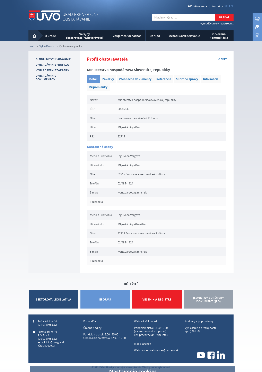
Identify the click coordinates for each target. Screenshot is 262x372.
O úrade (50, 36)
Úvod (31, 46)
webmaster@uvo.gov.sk (163, 350)
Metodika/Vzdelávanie (184, 36)
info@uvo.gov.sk (55, 342)
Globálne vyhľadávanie (53, 59)
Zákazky (108, 79)
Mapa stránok (142, 344)
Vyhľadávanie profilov (52, 65)
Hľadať (224, 17)
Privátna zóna (197, 6)
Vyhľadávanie (47, 46)
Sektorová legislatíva (53, 299)
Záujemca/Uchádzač (127, 36)
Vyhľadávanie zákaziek (52, 70)
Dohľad (155, 36)
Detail (93, 79)
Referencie (163, 79)
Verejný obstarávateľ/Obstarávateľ (84, 36)
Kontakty (217, 6)
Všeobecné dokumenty (135, 79)
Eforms (105, 299)
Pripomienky (98, 87)
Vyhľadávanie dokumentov (46, 77)
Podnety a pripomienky (199, 321)
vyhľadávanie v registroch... (217, 23)
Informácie (210, 79)
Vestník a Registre (156, 299)
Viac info (161, 335)
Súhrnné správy (187, 79)
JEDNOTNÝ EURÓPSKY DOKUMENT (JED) (208, 299)
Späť (222, 59)
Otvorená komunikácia (219, 36)
